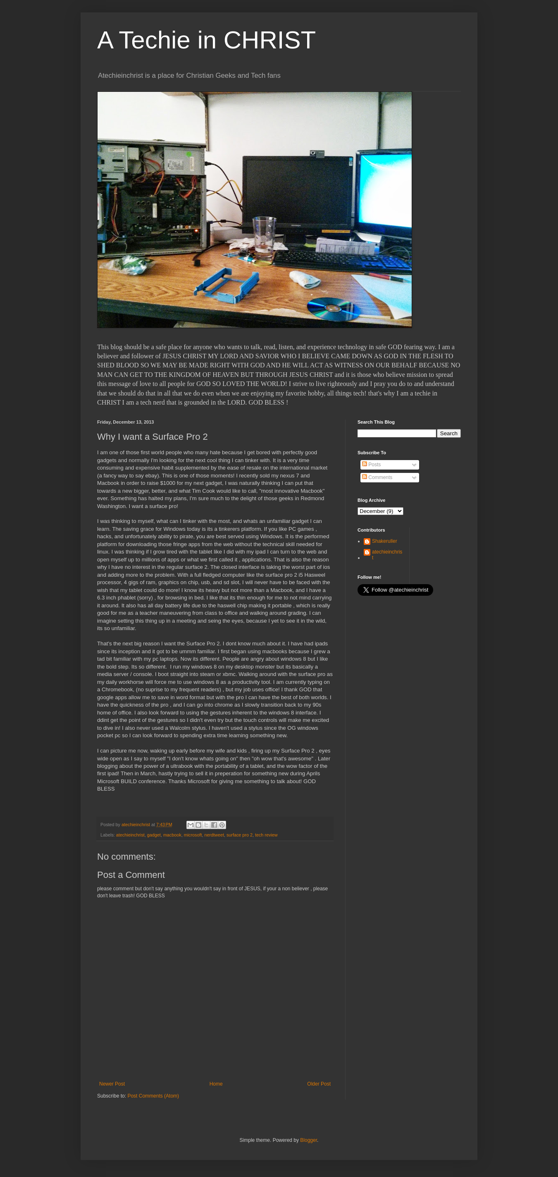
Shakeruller (384, 541)
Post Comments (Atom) (153, 1096)
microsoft (193, 834)
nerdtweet (214, 834)
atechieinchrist (130, 834)
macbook (172, 834)
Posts (371, 464)
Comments (377, 477)
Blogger (308, 1140)
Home (216, 1084)
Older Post (319, 1084)
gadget (154, 834)
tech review (266, 834)
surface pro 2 (240, 834)
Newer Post (112, 1084)
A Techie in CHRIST (206, 40)
